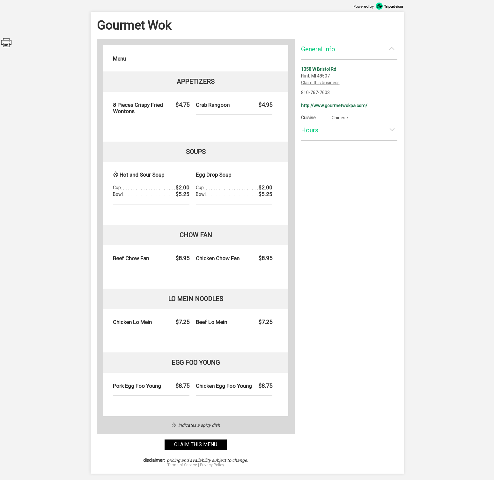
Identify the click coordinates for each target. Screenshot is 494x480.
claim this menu (195, 444)
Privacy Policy (212, 465)
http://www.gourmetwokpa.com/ (334, 105)
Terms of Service (182, 465)
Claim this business (320, 82)
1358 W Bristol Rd (318, 69)
